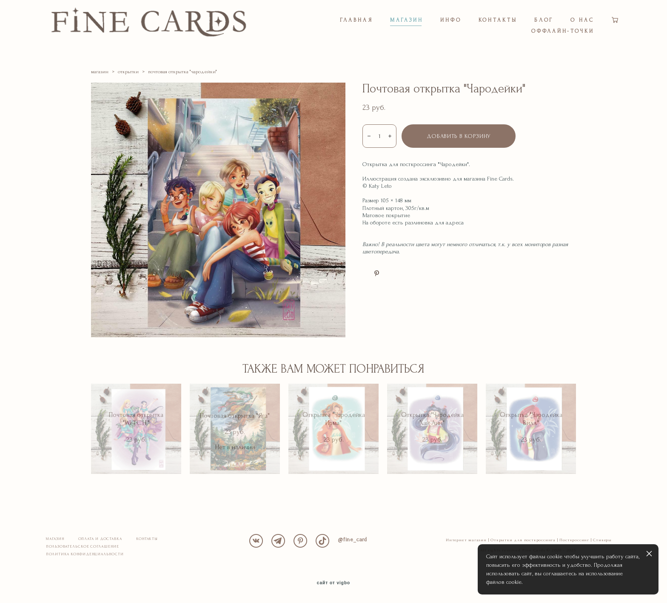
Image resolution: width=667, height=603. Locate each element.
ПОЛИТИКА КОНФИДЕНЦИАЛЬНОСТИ (84, 554)
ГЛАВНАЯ (356, 20)
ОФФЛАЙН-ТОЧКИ (562, 31)
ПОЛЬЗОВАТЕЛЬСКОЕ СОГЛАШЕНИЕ (82, 547)
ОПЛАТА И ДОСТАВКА (100, 539)
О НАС (582, 20)
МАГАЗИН (406, 20)
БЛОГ (544, 20)
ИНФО (451, 20)
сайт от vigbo (333, 583)
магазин (99, 72)
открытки (128, 72)
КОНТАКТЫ (498, 20)
